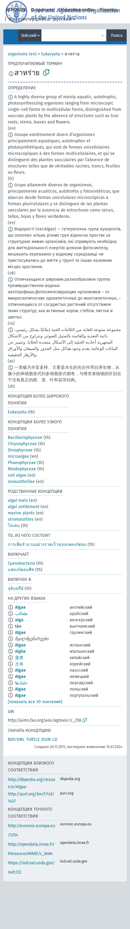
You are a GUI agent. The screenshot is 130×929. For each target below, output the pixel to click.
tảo (18, 626)
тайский (28, 35)
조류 (19, 664)
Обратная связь (77, 10)
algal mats (18, 500)
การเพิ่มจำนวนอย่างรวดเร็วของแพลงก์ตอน (47, 544)
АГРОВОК (16, 10)
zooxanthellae (21, 481)
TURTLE (33, 739)
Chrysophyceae (22, 443)
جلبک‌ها (21, 682)
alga (19, 620)
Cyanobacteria (21, 563)
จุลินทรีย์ (15, 588)
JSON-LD (49, 739)
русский (62, 19)
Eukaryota (50, 54)
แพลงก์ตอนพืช (21, 569)
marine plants (21, 513)
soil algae (17, 475)
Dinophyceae (20, 450)
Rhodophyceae (22, 469)
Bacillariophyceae (25, 437)
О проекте (42, 10)
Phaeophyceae (22, 462)
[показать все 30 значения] (35, 701)
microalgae (18, 456)
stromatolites (21, 519)
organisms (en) (22, 54)
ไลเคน (14, 525)
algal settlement (23, 506)
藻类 (19, 657)
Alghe (20, 651)
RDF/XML (16, 739)
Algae (20, 607)
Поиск (116, 35)
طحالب (21, 613)
